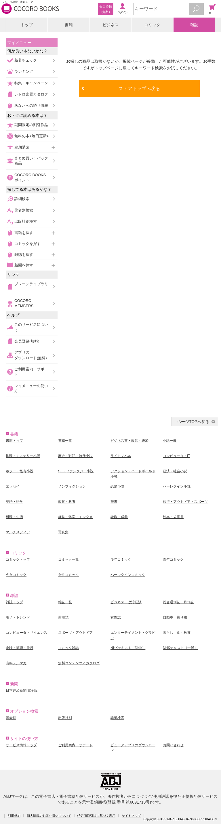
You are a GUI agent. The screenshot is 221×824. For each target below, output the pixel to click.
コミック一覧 (68, 559)
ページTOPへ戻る (193, 421)
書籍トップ (14, 441)
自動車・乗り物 (175, 617)
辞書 (113, 502)
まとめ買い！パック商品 (31, 160)
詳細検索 (21, 199)
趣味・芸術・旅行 (19, 648)
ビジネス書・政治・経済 (129, 441)
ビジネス (110, 24)
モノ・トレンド (18, 617)
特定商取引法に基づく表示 (96, 815)
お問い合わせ (173, 745)
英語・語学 (14, 502)
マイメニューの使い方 (31, 388)
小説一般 (170, 441)
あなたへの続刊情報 (31, 105)
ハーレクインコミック (127, 575)
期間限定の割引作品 (31, 125)
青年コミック (173, 559)
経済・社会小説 (175, 471)
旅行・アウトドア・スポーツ (185, 502)
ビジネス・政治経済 (126, 602)
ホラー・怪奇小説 (19, 471)
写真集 (63, 532)
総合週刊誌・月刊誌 (178, 602)
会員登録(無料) (26, 341)
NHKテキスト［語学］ (127, 648)
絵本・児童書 (173, 517)
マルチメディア (18, 532)
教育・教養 (66, 502)
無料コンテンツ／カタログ (79, 663)
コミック (152, 24)
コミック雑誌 (68, 648)
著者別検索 (23, 210)
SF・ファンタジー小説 (76, 471)
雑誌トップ (14, 602)
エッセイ (13, 486)
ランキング (23, 71)
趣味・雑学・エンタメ (75, 517)
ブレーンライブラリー (31, 286)
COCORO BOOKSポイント (30, 177)
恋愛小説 (117, 486)
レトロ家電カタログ (31, 94)
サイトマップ (131, 815)
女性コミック (68, 575)
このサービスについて (31, 327)
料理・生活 (14, 517)
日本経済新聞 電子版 (22, 690)
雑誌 (194, 24)
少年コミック (120, 559)
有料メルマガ (16, 663)
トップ (27, 24)
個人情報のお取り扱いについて (49, 815)
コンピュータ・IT (176, 456)
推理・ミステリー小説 (23, 456)
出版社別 (65, 718)
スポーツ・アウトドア (75, 633)
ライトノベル (120, 456)
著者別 (11, 718)
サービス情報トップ (21, 745)
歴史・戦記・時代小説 (75, 456)
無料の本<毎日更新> (31, 136)
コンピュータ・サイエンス (26, 633)
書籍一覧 (65, 441)
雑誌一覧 (65, 602)
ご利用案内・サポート (31, 371)
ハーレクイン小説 (176, 486)
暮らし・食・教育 (176, 633)
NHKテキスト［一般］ (180, 648)
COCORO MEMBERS (23, 303)
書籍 (69, 24)
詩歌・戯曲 (119, 517)
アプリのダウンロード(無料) (30, 355)
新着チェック (25, 60)
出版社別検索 (25, 221)
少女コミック (16, 575)
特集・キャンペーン (31, 83)
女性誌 (115, 617)
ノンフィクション (72, 486)
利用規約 (14, 815)
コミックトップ (18, 559)
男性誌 (63, 617)
